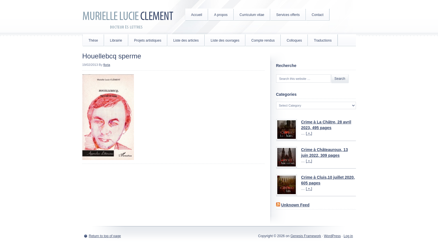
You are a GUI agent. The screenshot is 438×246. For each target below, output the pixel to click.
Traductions (322, 40)
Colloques (294, 40)
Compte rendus (263, 40)
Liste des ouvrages (225, 40)
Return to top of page (105, 236)
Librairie (116, 40)
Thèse (93, 40)
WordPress (332, 236)
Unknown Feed (295, 205)
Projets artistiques (147, 40)
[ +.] (309, 133)
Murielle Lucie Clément (128, 17)
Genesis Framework (305, 236)
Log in (348, 236)
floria (106, 64)
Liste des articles (186, 40)
